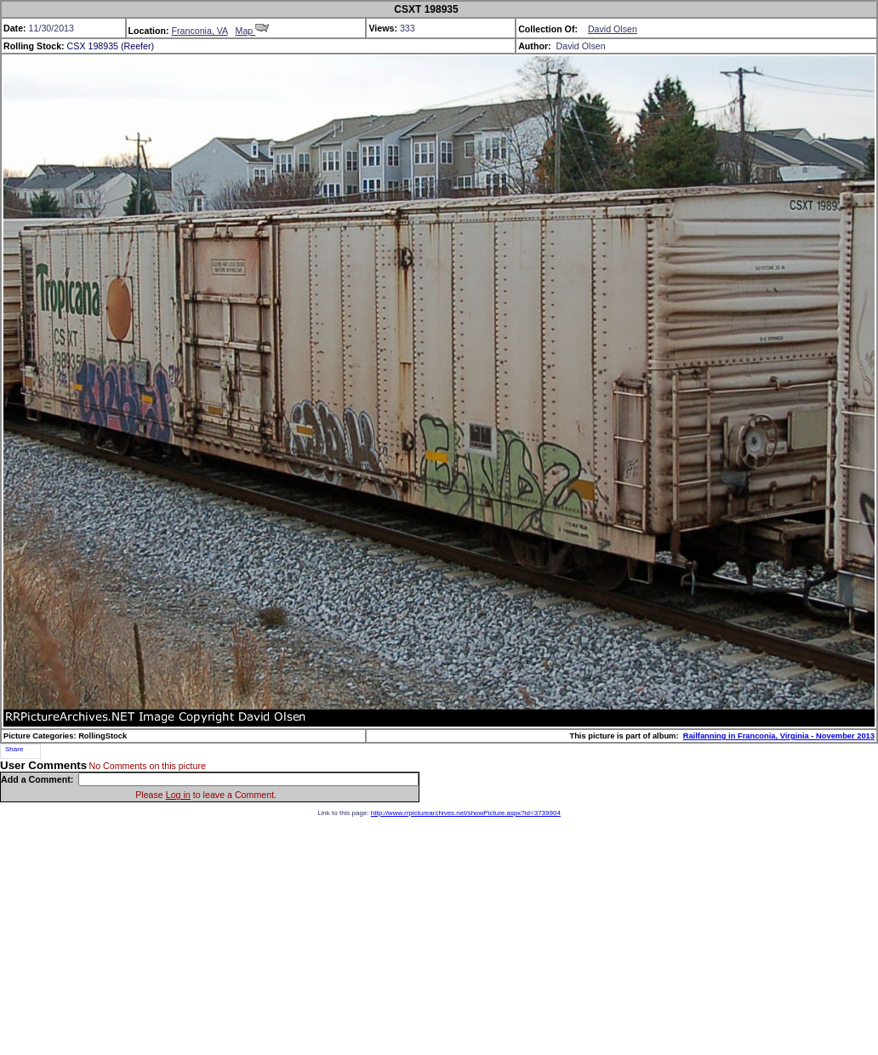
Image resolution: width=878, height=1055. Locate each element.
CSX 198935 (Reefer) (110, 46)
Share (14, 749)
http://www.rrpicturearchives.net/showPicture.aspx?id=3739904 (466, 813)
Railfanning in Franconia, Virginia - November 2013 (779, 736)
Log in (178, 795)
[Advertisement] (439, 936)
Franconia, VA (199, 31)
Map (253, 31)
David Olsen (612, 29)
